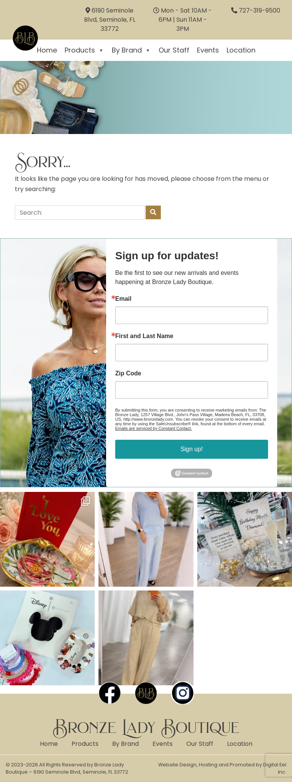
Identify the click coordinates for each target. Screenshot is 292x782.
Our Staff (174, 50)
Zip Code (128, 373)
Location (241, 50)
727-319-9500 (259, 10)
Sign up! (192, 449)
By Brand (131, 50)
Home (49, 743)
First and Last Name (144, 336)
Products (84, 50)
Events (208, 50)
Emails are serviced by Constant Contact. (153, 428)
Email (123, 299)
